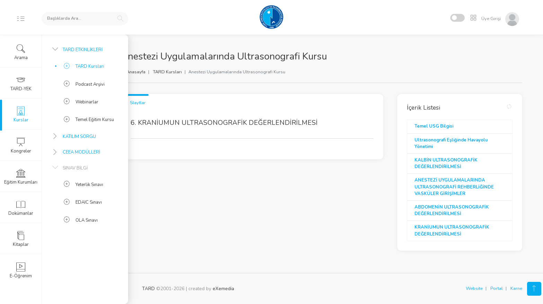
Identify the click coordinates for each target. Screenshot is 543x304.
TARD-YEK (21, 83)
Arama (21, 52)
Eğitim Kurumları (20, 176)
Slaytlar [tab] (159, 103)
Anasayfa (157, 72)
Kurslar (21, 114)
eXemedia (223, 288)
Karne (516, 288)
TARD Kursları (188, 72)
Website (474, 288)
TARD (148, 288)
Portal (496, 288)
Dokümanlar (20, 208)
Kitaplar (21, 239)
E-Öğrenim (21, 270)
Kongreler (21, 145)
